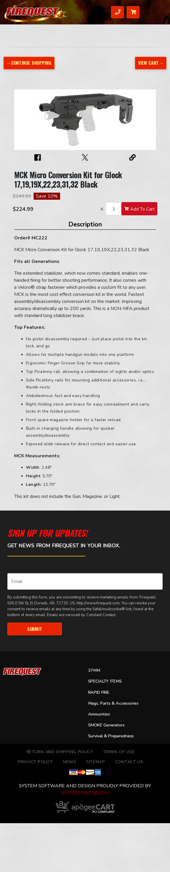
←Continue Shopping (29, 62)
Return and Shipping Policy (60, 752)
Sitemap (95, 762)
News (69, 762)
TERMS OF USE (119, 752)
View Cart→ (151, 62)
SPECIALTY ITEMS (105, 681)
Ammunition (99, 714)
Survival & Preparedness (111, 736)
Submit (34, 628)
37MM (94, 670)
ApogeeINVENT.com (85, 793)
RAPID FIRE (98, 692)
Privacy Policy (35, 762)
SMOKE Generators (106, 725)
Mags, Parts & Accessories (113, 703)
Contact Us (129, 762)
